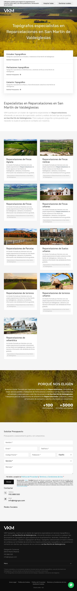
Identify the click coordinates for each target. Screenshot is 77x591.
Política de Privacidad (29, 477)
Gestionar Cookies (38, 584)
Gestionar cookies (65, 3)
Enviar (9, 482)
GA (43, 587)
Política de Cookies (24, 582)
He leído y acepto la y (35, 477)
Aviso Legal (12, 582)
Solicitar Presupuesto (13, 60)
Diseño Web (37, 587)
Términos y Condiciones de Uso (51, 477)
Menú (38, 563)
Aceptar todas (49, 3)
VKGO (26, 480)
